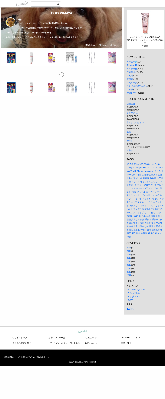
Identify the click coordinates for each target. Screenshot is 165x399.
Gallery (90, 45)
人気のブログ (91, 337)
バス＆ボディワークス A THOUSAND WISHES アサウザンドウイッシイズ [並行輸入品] (145, 40)
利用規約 (75, 343)
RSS (130, 309)
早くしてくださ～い (136, 122)
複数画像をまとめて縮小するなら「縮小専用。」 (27, 357)
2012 (129, 275)
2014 (129, 268)
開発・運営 (126, 343)
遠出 (129, 132)
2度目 (129, 141)
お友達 (130, 75)
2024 (129, 247)
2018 (129, 254)
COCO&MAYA (61, 13)
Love (102, 45)
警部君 (130, 79)
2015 (129, 265)
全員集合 (131, 104)
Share (114, 45)
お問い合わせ (91, 343)
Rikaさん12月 (133, 65)
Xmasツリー (132, 93)
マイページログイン (130, 337)
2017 (129, 258)
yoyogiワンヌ (134, 296)
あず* (130, 300)
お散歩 (130, 150)
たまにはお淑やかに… (137, 86)
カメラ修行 (132, 68)
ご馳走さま (132, 72)
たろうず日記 (134, 293)
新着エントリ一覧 (57, 337)
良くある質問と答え (21, 343)
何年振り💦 (132, 62)
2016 (129, 261)
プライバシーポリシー (59, 343)
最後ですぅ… (133, 113)
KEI (20, 19)
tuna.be (82, 331)
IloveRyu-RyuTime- (137, 289)
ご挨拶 (130, 89)
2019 (129, 251)
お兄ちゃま (132, 82)
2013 (129, 272)
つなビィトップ (19, 337)
